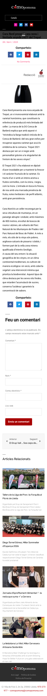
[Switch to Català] (14, 18)
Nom (8, 376)
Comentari (10, 340)
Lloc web (9, 406)
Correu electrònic (13, 391)
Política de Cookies (28, 675)
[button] (11, 54)
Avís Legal (15, 675)
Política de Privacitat (23, 678)
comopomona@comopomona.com (26, 690)
